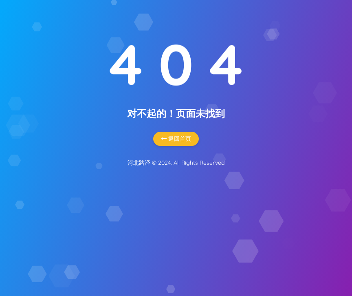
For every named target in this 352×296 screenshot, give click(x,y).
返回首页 (176, 138)
